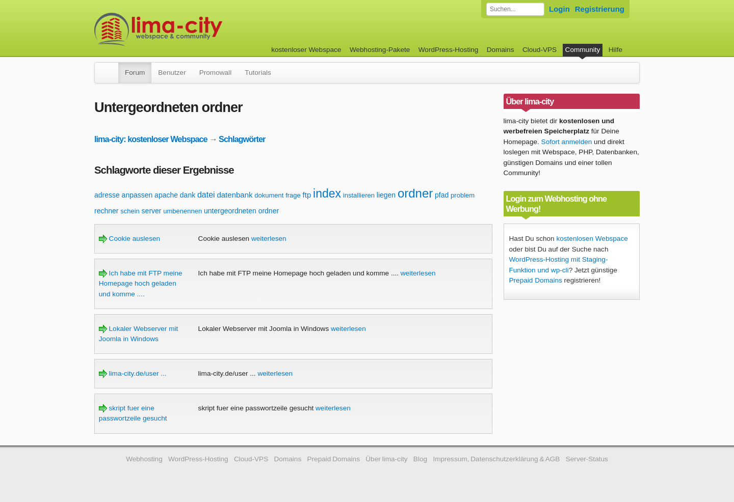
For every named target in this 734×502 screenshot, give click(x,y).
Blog (420, 459)
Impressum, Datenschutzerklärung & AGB (496, 459)
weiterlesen (268, 238)
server (152, 211)
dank (187, 195)
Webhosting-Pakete (380, 49)
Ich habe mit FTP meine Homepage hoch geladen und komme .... (140, 283)
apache (166, 195)
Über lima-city (386, 459)
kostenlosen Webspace (591, 238)
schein (130, 211)
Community (582, 49)
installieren (359, 195)
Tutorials (258, 72)
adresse (107, 195)
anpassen (137, 195)
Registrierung (599, 9)
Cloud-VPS (539, 49)
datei (206, 194)
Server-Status (587, 459)
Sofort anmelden (566, 142)
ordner (415, 193)
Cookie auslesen (129, 238)
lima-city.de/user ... (133, 373)
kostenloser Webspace (306, 49)
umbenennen (182, 211)
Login (559, 9)
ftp (307, 194)
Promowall (215, 72)
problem (463, 195)
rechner (106, 211)
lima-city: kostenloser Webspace (150, 139)
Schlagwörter (242, 139)
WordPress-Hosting (448, 49)
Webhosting (144, 459)
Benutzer (172, 72)
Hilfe (615, 49)
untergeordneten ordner (241, 211)
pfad (442, 195)
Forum (135, 72)
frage (293, 195)
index (327, 193)
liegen (386, 195)
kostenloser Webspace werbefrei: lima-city (196, 29)
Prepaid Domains (535, 280)
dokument (268, 195)
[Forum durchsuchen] (515, 9)
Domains (500, 49)
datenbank (234, 194)
